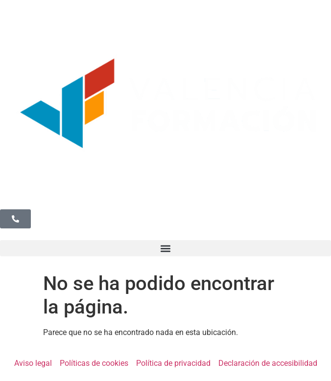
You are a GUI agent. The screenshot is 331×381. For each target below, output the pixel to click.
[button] (165, 248)
